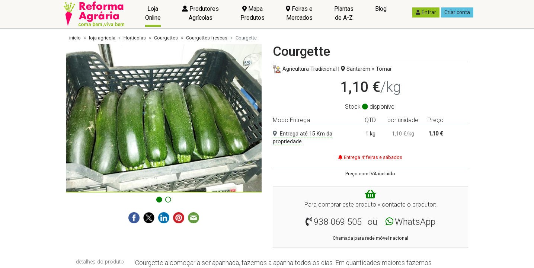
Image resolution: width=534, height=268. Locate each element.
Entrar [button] (426, 12)
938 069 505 (338, 222)
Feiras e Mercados (299, 13)
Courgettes (166, 38)
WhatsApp (415, 222)
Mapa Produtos (252, 13)
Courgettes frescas (206, 38)
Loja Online (153, 13)
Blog (381, 8)
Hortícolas (135, 38)
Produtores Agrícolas (200, 13)
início (75, 38)
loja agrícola (102, 38)
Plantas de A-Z (344, 13)
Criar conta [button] (457, 12)
